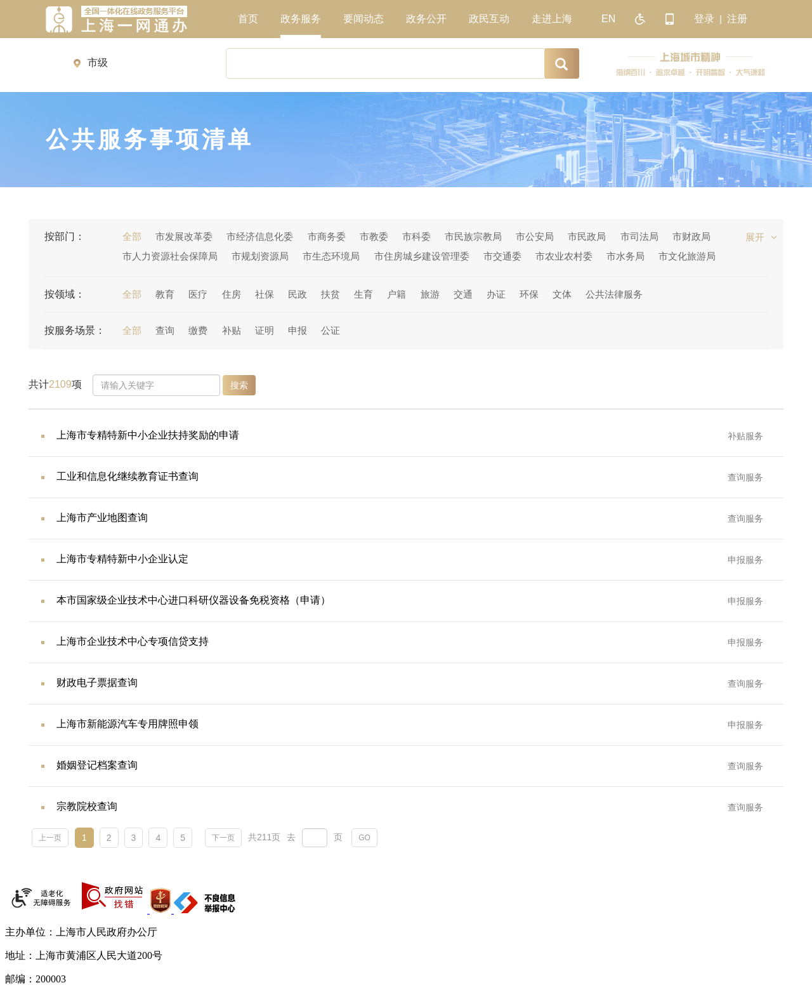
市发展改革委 (184, 236)
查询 (164, 330)
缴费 (197, 330)
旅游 (430, 294)
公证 (330, 330)
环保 (529, 294)
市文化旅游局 (687, 256)
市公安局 (535, 236)
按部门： (64, 236)
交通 (463, 294)
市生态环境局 (331, 256)
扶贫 (330, 294)
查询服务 (745, 477)
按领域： (64, 294)
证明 (264, 330)
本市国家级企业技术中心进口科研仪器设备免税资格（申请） (193, 600)
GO (364, 837)
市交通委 (502, 256)
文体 (562, 294)
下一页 (223, 837)
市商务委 (327, 236)
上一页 (50, 837)
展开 (761, 237)
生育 (363, 294)
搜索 (239, 385)
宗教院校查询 (86, 806)
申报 (297, 330)
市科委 (416, 236)
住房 (231, 294)
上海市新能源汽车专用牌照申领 (127, 723)
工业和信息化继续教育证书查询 (127, 476)
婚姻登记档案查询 (97, 765)
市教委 (374, 236)
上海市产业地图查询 (102, 517)
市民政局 (587, 236)
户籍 (396, 294)
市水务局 (625, 256)
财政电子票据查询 (97, 682)
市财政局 (691, 236)
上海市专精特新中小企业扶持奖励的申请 (147, 435)
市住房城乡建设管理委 (421, 256)
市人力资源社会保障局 (170, 256)
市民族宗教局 (473, 236)
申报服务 (745, 560)
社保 (264, 294)
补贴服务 (745, 436)
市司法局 (639, 236)
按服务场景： (74, 330)
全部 (131, 236)
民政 (297, 294)
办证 (496, 294)
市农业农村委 (564, 256)
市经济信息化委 (259, 236)
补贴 (231, 330)
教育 (164, 294)
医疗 (197, 294)
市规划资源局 (260, 256)
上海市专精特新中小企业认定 (122, 558)
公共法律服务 (614, 294)
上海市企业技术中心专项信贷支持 (132, 641)
